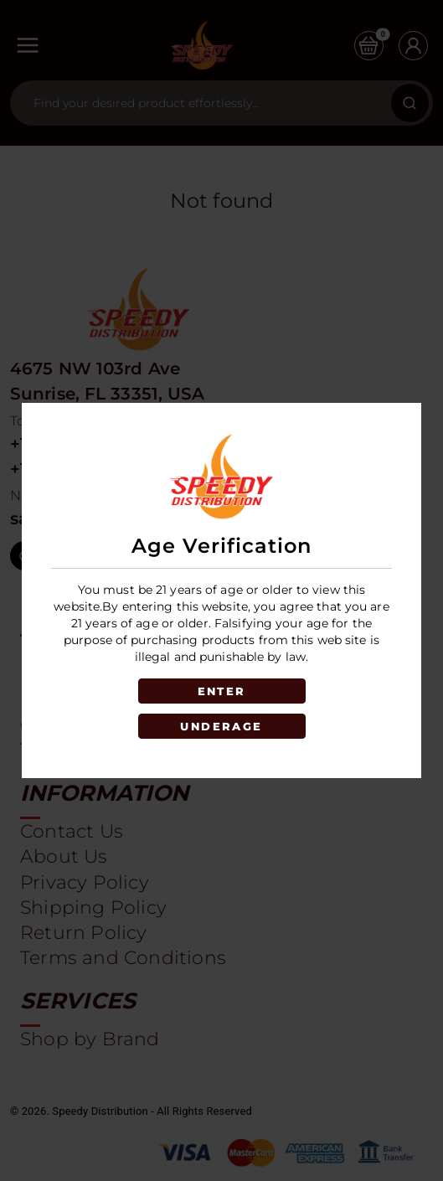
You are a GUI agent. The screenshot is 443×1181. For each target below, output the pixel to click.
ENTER (222, 691)
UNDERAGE (221, 726)
